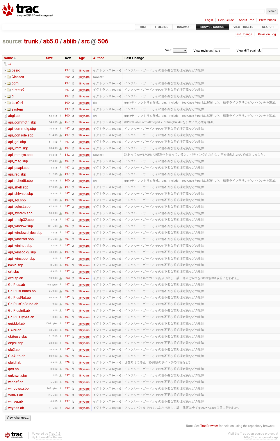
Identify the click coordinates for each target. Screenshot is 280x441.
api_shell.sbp (18, 187)
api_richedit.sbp (20, 181)
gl (13, 96)
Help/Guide (226, 20)
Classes (18, 77)
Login (209, 20)
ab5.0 (50, 41)
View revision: (203, 50)
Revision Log (267, 34)
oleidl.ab (14, 362)
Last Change (243, 34)
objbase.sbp (17, 336)
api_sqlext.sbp (19, 206)
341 (67, 155)
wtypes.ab (16, 408)
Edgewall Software (49, 437)
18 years (83, 70)
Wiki (142, 27)
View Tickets (243, 27)
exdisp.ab (15, 278)
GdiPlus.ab (16, 285)
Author (98, 58)
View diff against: (257, 50)
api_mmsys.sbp (20, 155)
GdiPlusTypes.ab (21, 317)
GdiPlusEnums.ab (22, 291)
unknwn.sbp (17, 375)
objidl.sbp (15, 343)
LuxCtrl (17, 103)
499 (67, 77)
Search (268, 27)
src (85, 41)
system (17, 109)
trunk (31, 41)
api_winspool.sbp (21, 258)
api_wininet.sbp (20, 246)
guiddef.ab (16, 323)
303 (67, 278)
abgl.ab (14, 116)
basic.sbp (15, 265)
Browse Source (212, 27)
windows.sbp (18, 388)
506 (103, 41)
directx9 (18, 90)
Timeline (161, 27)
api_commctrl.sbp (22, 122)
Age (82, 58)
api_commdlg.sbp (22, 129)
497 (67, 70)
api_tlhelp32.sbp (21, 220)
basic (16, 70)
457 (67, 122)
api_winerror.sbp (21, 239)
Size (49, 58)
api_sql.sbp (17, 200)
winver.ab (15, 401)
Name (8, 58)
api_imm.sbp (18, 148)
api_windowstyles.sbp (25, 233)
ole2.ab (14, 350)
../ (9, 64)
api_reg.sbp (17, 174)
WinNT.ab (15, 395)
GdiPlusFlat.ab (19, 298)
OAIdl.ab (14, 330)
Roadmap (184, 27)
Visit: (168, 50)
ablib (69, 41)
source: (12, 41)
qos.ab (13, 369)
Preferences (267, 20)
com (15, 83)
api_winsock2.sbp (22, 252)
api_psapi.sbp (19, 168)
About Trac (246, 20)
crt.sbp (13, 271)
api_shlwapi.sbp (20, 194)
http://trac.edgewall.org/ (261, 437)
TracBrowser (209, 426)
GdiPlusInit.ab (19, 310)
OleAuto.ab (16, 356)
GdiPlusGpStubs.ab (23, 304)
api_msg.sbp (18, 161)
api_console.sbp (20, 135)
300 (67, 103)
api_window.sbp (20, 226)
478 (67, 362)
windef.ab (15, 382)
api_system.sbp (20, 213)
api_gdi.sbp (17, 142)
